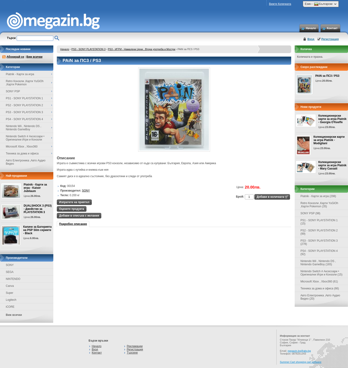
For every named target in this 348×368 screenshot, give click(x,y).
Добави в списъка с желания (79, 215)
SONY (10, 265)
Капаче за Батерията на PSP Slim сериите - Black (37, 230)
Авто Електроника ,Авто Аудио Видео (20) (320, 297)
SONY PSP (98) (310, 213)
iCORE (10, 306)
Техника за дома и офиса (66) (319, 288)
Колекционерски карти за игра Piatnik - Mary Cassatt (332, 165)
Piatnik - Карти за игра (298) (318, 196)
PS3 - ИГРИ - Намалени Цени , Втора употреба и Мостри (141, 49)
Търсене (132, 352)
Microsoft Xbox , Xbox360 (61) (319, 281)
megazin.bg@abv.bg (299, 350)
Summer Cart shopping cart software (300, 362)
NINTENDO (13, 279)
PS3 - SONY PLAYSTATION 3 (88, 49)
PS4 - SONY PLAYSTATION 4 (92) (319, 252)
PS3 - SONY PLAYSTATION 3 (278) (319, 242)
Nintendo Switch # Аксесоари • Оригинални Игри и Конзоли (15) (321, 273)
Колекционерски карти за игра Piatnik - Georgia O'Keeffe (332, 119)
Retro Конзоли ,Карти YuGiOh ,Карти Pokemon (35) (319, 205)
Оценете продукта (71, 209)
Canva (10, 286)
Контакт (332, 28)
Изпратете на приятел (74, 202)
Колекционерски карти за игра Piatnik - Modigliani (329, 140)
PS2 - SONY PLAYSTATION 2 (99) (319, 232)
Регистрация (330, 39)
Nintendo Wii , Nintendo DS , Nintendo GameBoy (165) (318, 262)
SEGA (9, 272)
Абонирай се (15, 56)
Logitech (11, 299)
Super (9, 292)
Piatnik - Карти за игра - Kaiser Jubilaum (35, 188)
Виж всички (34, 56)
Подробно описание (73, 224)
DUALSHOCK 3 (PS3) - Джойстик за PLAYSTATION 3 (38, 209)
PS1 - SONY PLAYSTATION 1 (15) (319, 222)
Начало (311, 28)
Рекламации (135, 346)
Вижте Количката (280, 4)
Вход (310, 39)
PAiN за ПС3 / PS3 (327, 75)
